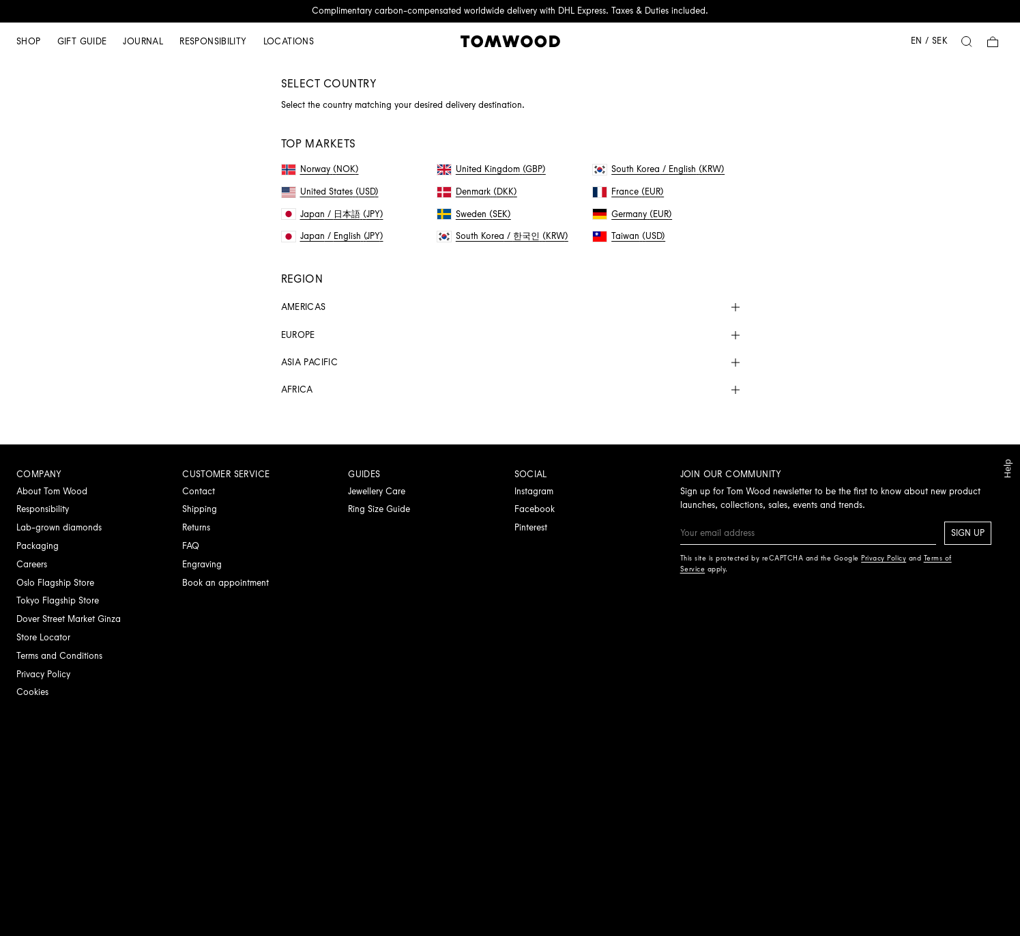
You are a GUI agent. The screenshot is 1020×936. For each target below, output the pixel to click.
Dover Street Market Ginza (68, 619)
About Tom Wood (51, 491)
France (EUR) (628, 191)
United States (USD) (330, 191)
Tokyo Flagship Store (57, 600)
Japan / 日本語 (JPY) (332, 214)
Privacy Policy (43, 674)
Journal (143, 41)
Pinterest (530, 527)
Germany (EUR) (632, 214)
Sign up (968, 533)
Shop (28, 41)
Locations (289, 41)
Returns (196, 527)
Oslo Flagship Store (55, 582)
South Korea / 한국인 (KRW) (502, 236)
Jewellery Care (376, 491)
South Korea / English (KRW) (659, 169)
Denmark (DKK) (477, 191)
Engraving (202, 564)
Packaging (37, 546)
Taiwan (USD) (629, 236)
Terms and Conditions (59, 656)
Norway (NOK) (320, 169)
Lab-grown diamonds (59, 527)
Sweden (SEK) (474, 214)
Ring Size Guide (379, 509)
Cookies (32, 692)
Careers (31, 564)
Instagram (533, 491)
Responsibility (212, 41)
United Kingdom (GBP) (491, 169)
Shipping (199, 509)
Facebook (534, 509)
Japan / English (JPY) (332, 236)
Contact (198, 491)
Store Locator (43, 637)
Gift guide (82, 41)
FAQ (190, 546)
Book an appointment (225, 582)
